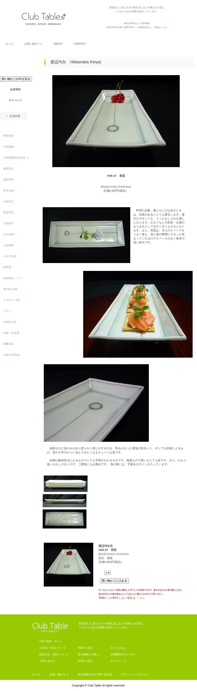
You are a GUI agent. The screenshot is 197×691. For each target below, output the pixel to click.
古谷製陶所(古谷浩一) (16, 157)
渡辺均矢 (8, 212)
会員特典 (15, 116)
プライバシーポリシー (135, 674)
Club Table (44, 18)
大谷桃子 (8, 223)
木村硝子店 (9, 321)
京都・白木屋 (12, 332)
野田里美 (8, 135)
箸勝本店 (8, 343)
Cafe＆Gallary (11, 354)
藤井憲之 (8, 168)
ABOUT (58, 43)
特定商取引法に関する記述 (95, 674)
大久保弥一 (9, 234)
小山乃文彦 (9, 256)
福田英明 (8, 179)
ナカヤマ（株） (12, 300)
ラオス (7, 311)
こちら (140, 597)
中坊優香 (8, 146)
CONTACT (80, 43)
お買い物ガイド (33, 43)
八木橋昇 (8, 245)
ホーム (9, 43)
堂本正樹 (8, 190)
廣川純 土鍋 (10, 289)
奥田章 (7, 267)
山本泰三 (8, 201)
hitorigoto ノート (13, 278)
